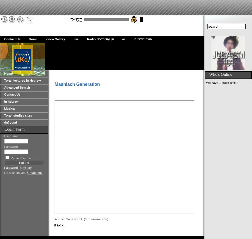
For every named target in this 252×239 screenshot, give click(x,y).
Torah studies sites (18, 115)
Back (59, 225)
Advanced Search (17, 87)
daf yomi (10, 122)
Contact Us (12, 39)
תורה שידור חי (142, 39)
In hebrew (11, 101)
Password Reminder (18, 167)
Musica (9, 108)
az (124, 39)
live (76, 39)
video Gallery (55, 39)
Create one (35, 172)
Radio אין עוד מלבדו (100, 39)
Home (33, 39)
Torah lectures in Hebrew (22, 80)
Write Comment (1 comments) (82, 219)
